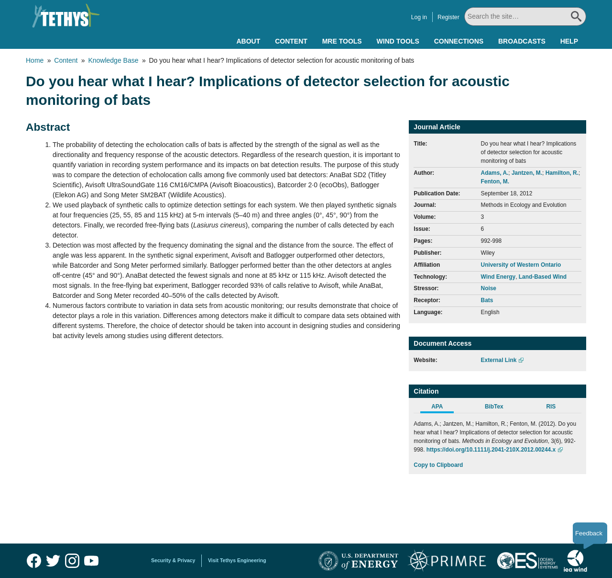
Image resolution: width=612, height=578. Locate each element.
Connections (458, 41)
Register (448, 17)
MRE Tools (342, 41)
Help (569, 41)
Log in (418, 17)
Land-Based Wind (543, 276)
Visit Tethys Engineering (237, 560)
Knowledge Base (113, 60)
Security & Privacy (173, 560)
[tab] (442, 408)
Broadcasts (522, 41)
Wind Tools (398, 41)
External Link (499, 360)
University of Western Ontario (521, 264)
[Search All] (525, 16)
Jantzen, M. (527, 173)
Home (35, 60)
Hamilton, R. (562, 173)
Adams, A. (495, 173)
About (248, 41)
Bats (487, 300)
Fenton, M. (495, 181)
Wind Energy (498, 276)
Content (291, 41)
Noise (488, 288)
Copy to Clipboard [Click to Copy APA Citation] (438, 465)
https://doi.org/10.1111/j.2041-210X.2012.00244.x (491, 449)
